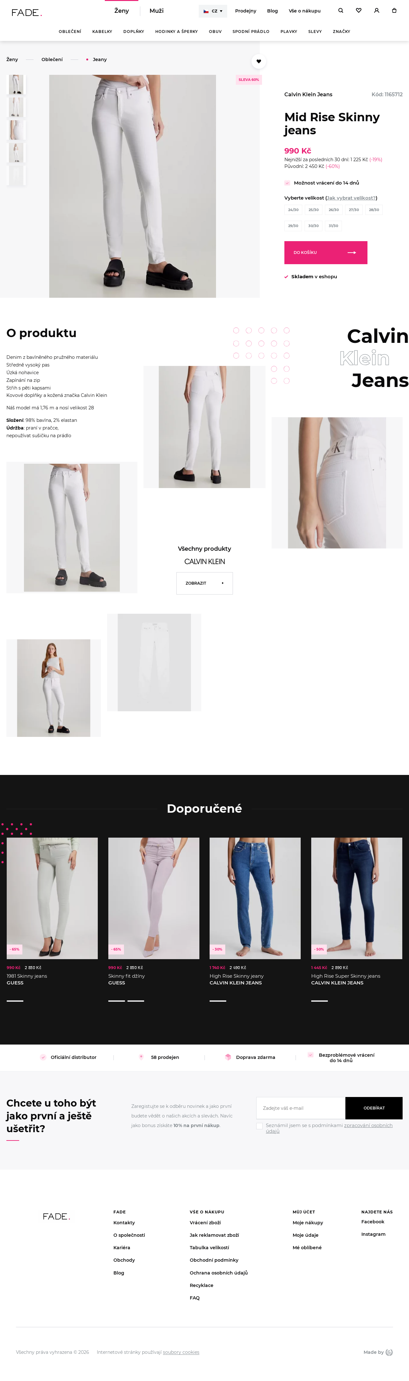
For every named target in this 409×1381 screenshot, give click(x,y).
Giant (389, 1343)
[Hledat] (341, 13)
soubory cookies (181, 1343)
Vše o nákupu (305, 13)
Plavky (289, 35)
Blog (272, 13)
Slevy (315, 35)
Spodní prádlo (251, 35)
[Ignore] (329, 1126)
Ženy (121, 12)
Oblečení (70, 35)
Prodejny (245, 13)
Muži (157, 12)
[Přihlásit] (377, 13)
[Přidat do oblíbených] (258, 65)
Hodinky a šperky (176, 35)
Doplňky (133, 35)
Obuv (215, 35)
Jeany (100, 63)
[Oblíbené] (359, 13)
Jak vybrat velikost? (351, 201)
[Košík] (394, 13)
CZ (210, 12)
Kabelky (102, 35)
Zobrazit (196, 586)
